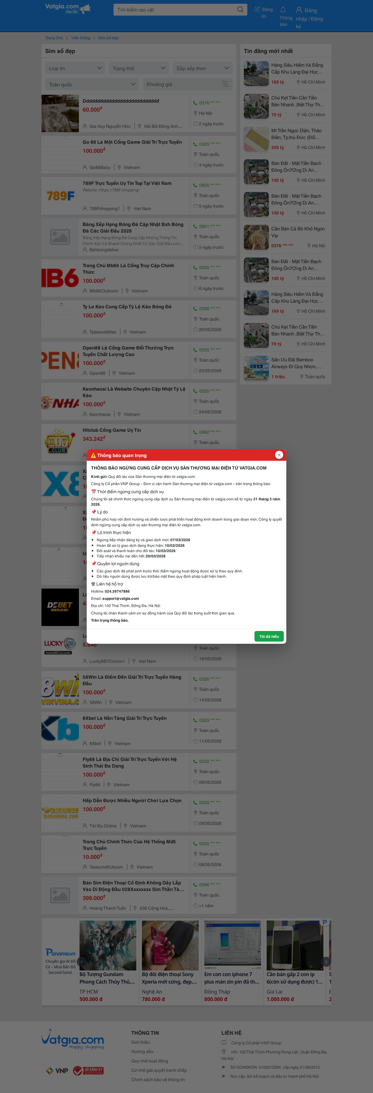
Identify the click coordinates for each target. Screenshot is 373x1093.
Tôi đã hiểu (269, 636)
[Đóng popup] (279, 455)
